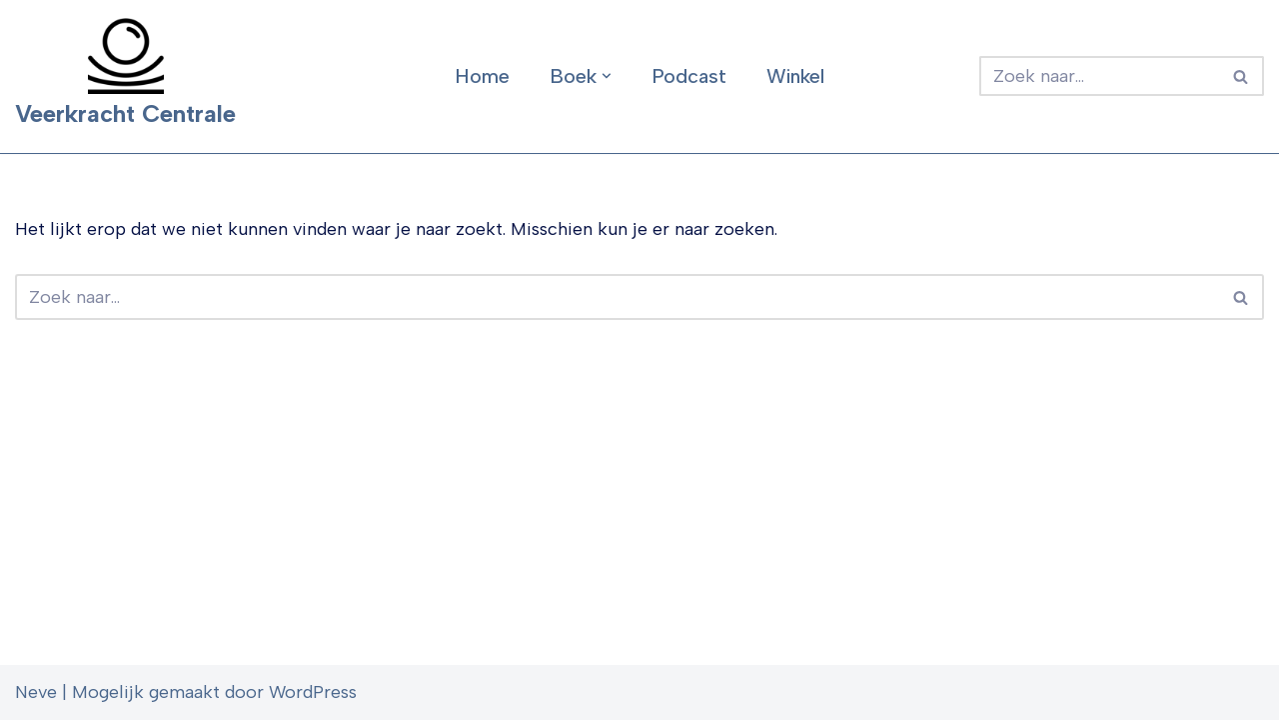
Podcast (688, 76)
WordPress (313, 692)
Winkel (795, 76)
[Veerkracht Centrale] (125, 76)
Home (482, 76)
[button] (607, 76)
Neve (36, 692)
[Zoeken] (1099, 76)
